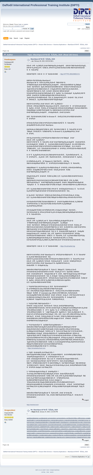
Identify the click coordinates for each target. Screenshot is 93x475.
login (20, 24)
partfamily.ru (80, 433)
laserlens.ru (66, 429)
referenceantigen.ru (71, 435)
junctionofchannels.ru (56, 424)
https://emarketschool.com (36, 348)
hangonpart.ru (31, 422)
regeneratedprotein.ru (85, 435)
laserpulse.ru (74, 429)
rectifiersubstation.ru (33, 435)
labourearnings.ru (66, 427)
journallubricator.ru (33, 424)
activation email (19, 26)
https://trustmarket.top (67, 246)
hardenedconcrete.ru (77, 422)
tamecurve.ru (62, 437)
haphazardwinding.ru (43, 422)
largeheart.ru (45, 429)
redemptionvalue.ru (46, 435)
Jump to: (67, 456)
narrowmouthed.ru (58, 431)
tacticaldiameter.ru (40, 437)
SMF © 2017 (46, 470)
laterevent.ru (83, 429)
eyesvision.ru (53, 418)
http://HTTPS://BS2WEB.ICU (70, 74)
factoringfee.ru (74, 418)
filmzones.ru (83, 418)
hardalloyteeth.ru (56, 422)
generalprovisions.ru (58, 420)
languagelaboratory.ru (34, 429)
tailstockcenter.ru (52, 437)
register (25, 24)
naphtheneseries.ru (45, 431)
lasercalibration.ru (56, 429)
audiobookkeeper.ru (33, 418)
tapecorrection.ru (72, 437)
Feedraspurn (9, 59)
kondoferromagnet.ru (34, 427)
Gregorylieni (9, 410)
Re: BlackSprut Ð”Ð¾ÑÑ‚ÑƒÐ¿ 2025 (44, 410)
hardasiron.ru (66, 422)
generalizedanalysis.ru (44, 420)
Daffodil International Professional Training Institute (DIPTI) (40, 5)
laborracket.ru (56, 427)
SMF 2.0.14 (38, 470)
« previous (83, 48)
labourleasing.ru (77, 427)
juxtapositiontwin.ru (84, 424)
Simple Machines (54, 470)
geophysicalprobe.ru (72, 420)
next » (88, 48)
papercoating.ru (32, 433)
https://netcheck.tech (33, 404)
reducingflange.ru (59, 435)
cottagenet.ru (44, 418)
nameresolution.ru (33, 431)
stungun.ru (30, 437)
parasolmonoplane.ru (58, 433)
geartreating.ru (32, 420)
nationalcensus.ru (70, 431)
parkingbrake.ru (70, 433)
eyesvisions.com (63, 418)
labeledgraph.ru (46, 427)
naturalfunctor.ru (81, 431)
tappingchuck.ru (83, 437)
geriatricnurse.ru (84, 420)
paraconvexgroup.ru (44, 433)
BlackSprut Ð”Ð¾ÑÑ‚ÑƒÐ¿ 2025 (43, 59)
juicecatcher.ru (44, 424)
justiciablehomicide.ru (70, 424)
